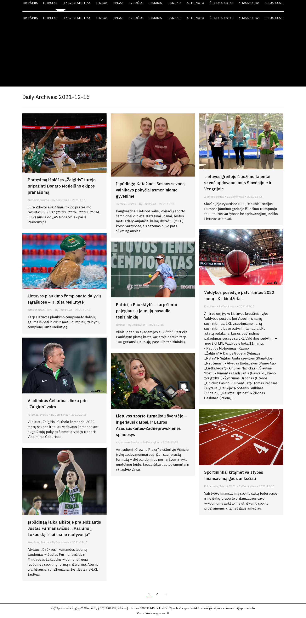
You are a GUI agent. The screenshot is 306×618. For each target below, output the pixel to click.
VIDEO (227, 6)
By (60, 200)
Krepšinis (33, 200)
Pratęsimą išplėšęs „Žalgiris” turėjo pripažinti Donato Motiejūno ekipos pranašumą (62, 186)
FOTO (244, 6)
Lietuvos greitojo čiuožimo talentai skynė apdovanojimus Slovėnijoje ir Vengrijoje (238, 183)
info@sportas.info (243, 608)
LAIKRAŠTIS (206, 6)
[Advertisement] (153, 55)
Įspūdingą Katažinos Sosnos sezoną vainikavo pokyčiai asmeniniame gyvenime (150, 190)
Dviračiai (121, 204)
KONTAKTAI (264, 6)
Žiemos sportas (214, 196)
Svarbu (44, 200)
